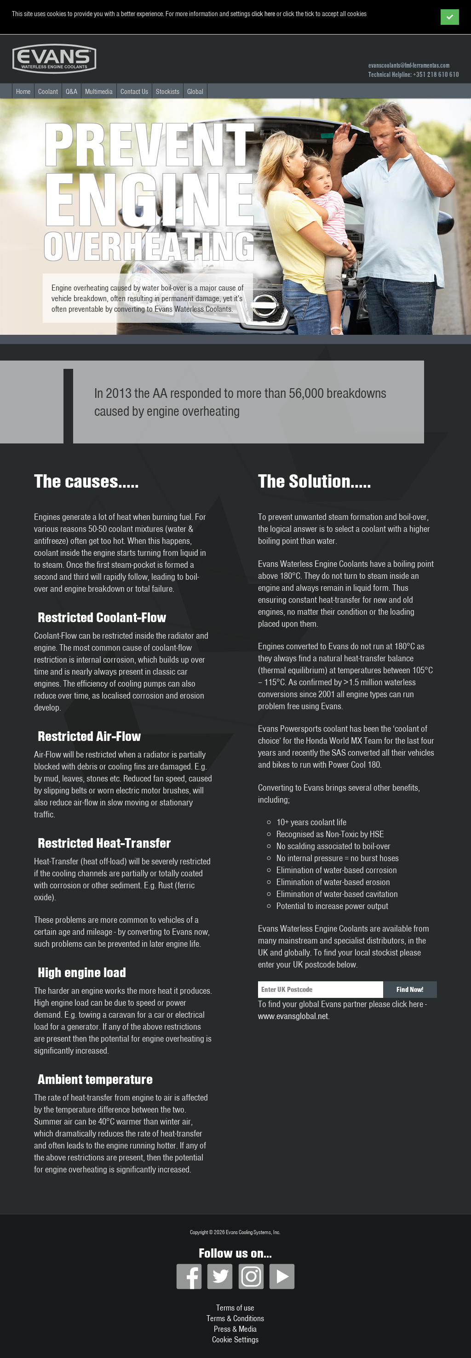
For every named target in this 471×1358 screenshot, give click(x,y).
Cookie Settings (235, 1339)
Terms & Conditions (235, 1318)
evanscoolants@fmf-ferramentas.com (408, 65)
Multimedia (99, 91)
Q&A (71, 91)
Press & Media (235, 1328)
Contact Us (134, 91)
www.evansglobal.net (293, 1016)
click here (263, 13)
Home (23, 91)
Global (195, 91)
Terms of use (235, 1307)
